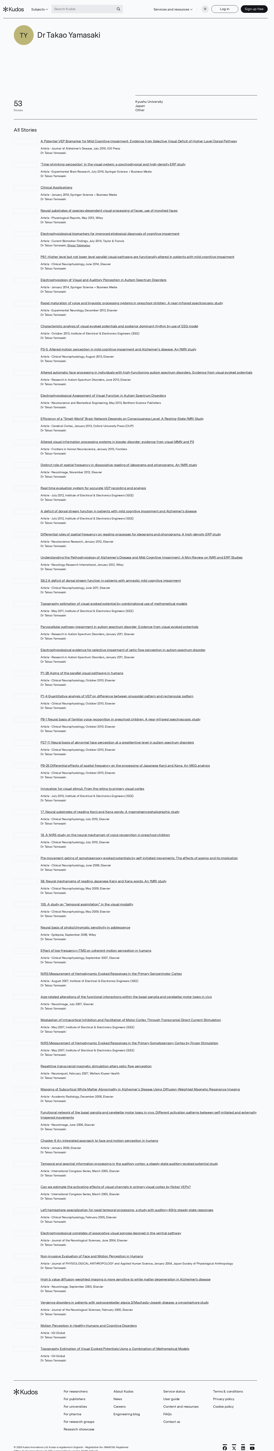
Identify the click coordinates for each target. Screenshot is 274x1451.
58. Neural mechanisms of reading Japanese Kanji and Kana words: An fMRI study (103, 875)
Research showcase (79, 1423)
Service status (174, 1385)
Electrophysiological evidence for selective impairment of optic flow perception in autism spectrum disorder (123, 643)
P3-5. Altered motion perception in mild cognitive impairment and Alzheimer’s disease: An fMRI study (118, 343)
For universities (75, 1400)
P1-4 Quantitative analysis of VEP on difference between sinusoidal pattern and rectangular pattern (117, 690)
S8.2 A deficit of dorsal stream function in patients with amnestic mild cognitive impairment (111, 574)
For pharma (72, 1408)
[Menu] (194, 6)
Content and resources (181, 1400)
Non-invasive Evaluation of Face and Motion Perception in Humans (92, 1250)
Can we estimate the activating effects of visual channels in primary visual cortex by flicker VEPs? (116, 1180)
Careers (119, 1400)
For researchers (76, 1385)
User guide (171, 1392)
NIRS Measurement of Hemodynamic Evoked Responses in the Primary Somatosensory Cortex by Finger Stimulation (129, 1037)
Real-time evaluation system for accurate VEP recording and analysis (93, 482)
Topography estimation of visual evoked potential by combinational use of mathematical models (114, 597)
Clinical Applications (56, 181)
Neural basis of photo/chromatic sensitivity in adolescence (85, 921)
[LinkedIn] (243, 1442)
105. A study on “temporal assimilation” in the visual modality (87, 898)
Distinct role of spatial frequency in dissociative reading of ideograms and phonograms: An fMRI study (119, 458)
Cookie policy (223, 1400)
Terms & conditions (228, 1385)
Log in (214, 6)
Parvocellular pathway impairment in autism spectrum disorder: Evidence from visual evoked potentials (119, 620)
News (117, 1392)
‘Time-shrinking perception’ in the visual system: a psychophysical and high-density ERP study (113, 158)
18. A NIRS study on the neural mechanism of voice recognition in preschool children (105, 828)
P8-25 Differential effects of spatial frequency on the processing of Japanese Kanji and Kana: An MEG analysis (125, 759)
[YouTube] (252, 1442)
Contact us (171, 1415)
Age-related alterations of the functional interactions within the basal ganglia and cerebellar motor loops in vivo (126, 990)
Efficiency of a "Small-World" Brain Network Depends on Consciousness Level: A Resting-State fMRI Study (122, 412)
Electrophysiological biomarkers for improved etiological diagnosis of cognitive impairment (110, 227)
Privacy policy (223, 1392)
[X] (234, 1442)
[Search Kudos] (93, 6)
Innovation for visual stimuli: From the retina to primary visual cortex (92, 782)
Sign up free (243, 6)
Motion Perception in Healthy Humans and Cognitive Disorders (89, 1319)
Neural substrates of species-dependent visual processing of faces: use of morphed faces (109, 204)
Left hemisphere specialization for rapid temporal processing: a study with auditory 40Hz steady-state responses (127, 1203)
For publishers (74, 1392)
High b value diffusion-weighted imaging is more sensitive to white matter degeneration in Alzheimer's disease (125, 1273)
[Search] (129, 6)
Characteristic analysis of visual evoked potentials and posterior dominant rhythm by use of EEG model (119, 320)
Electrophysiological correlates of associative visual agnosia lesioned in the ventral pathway (111, 1227)
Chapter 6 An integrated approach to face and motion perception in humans (99, 1134)
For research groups (79, 1415)
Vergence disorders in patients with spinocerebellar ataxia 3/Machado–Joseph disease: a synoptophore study (125, 1296)
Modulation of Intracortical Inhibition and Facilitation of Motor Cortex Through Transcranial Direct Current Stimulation (131, 1013)
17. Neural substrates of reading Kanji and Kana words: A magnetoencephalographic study (110, 805)
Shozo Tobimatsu (78, 239)
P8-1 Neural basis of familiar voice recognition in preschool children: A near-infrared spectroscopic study (120, 713)
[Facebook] (225, 1442)
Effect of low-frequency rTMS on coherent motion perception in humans (96, 944)
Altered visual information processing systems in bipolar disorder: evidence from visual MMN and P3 (117, 435)
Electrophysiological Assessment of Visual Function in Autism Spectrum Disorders (103, 389)
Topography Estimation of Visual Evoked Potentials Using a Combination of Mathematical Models (115, 1342)
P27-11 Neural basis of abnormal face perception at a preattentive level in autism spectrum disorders (117, 736)
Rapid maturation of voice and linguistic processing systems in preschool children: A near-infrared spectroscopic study (132, 297)
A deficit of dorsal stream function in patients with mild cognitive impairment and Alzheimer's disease (119, 505)
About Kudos (123, 1385)
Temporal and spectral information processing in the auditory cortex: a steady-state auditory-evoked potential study (129, 1157)
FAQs (167, 1408)
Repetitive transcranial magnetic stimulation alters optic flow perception (96, 1060)
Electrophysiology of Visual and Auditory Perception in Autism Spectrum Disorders (103, 273)
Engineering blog (126, 1408)
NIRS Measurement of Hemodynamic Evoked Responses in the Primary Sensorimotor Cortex (111, 967)
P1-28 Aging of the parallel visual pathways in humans (82, 667)
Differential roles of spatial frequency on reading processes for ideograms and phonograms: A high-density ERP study (131, 528)
